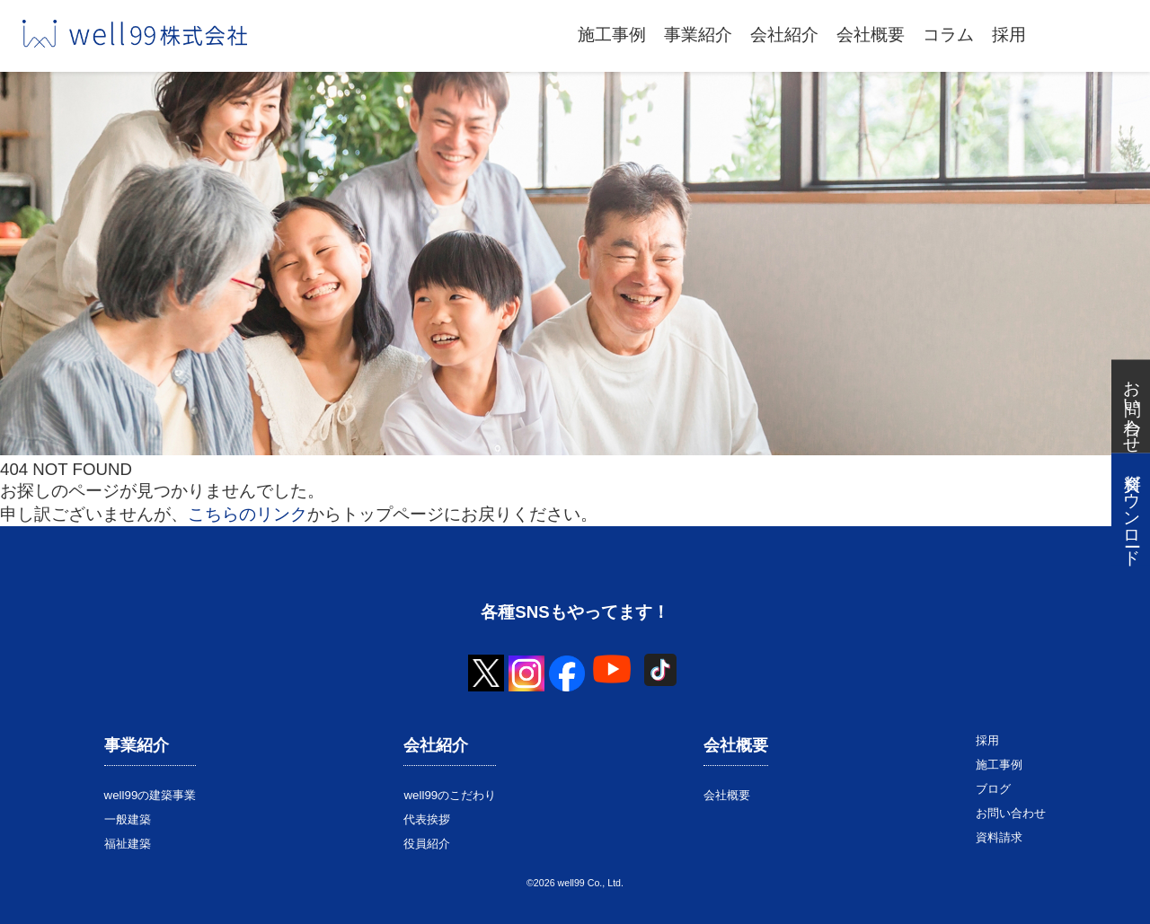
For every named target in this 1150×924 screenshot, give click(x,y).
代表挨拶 (426, 819)
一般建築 (127, 819)
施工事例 (612, 34)
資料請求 (999, 837)
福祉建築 (127, 843)
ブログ (993, 789)
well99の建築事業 (150, 795)
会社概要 (870, 34)
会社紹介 (784, 34)
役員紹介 (426, 843)
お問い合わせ (1011, 813)
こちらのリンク (247, 514)
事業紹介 (698, 34)
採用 (1009, 34)
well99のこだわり (449, 795)
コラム (948, 34)
